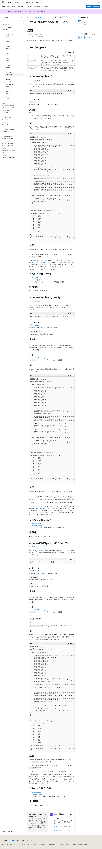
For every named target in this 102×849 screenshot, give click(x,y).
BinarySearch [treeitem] (9, 48)
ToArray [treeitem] (7, 98)
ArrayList (29, 40)
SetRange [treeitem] (8, 91)
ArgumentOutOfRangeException (38, 358)
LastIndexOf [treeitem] (9, 74)
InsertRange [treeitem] (9, 72)
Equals (31, 262)
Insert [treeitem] (7, 70)
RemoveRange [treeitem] (9, 84)
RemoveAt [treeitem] (8, 81)
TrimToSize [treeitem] (8, 100)
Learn (28, 17)
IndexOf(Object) (36, 278)
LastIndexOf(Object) (33, 56)
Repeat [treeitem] (7, 86)
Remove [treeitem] (8, 79)
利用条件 (68, 844)
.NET (33, 17)
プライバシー (34, 844)
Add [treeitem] (7, 44)
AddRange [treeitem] (8, 46)
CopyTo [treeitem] (7, 58)
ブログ (22, 844)
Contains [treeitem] (8, 55)
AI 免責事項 (5, 844)
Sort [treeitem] (7, 93)
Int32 (30, 112)
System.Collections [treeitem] (7, 27)
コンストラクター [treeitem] (8, 34)
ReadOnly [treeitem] (8, 77)
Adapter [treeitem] (8, 41)
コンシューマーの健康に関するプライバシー (52, 844)
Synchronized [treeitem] (9, 96)
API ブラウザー (39, 17)
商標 (74, 844)
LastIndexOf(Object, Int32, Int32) (87, 29)
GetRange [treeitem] (8, 65)
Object (47, 56)
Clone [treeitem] (7, 53)
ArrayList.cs (37, 80)
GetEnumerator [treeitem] (9, 63)
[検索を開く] (92, 2)
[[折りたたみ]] (22, 17)
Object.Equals (43, 503)
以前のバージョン (14, 844)
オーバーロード (83, 22)
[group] (52, 187)
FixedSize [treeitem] (8, 60)
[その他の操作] (73, 17)
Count (31, 257)
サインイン (97, 2)
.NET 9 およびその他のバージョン (40, 291)
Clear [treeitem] (7, 51)
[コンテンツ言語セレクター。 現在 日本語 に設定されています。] (5, 840)
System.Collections (37, 34)
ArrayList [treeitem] (6, 32)
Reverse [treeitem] (7, 89)
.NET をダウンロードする (93, 6)
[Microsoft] (3, 2)
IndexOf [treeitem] (8, 67)
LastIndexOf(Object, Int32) (85, 27)
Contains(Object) (37, 280)
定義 (80, 20)
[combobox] (13, 21)
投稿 (28, 844)
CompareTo (43, 262)
